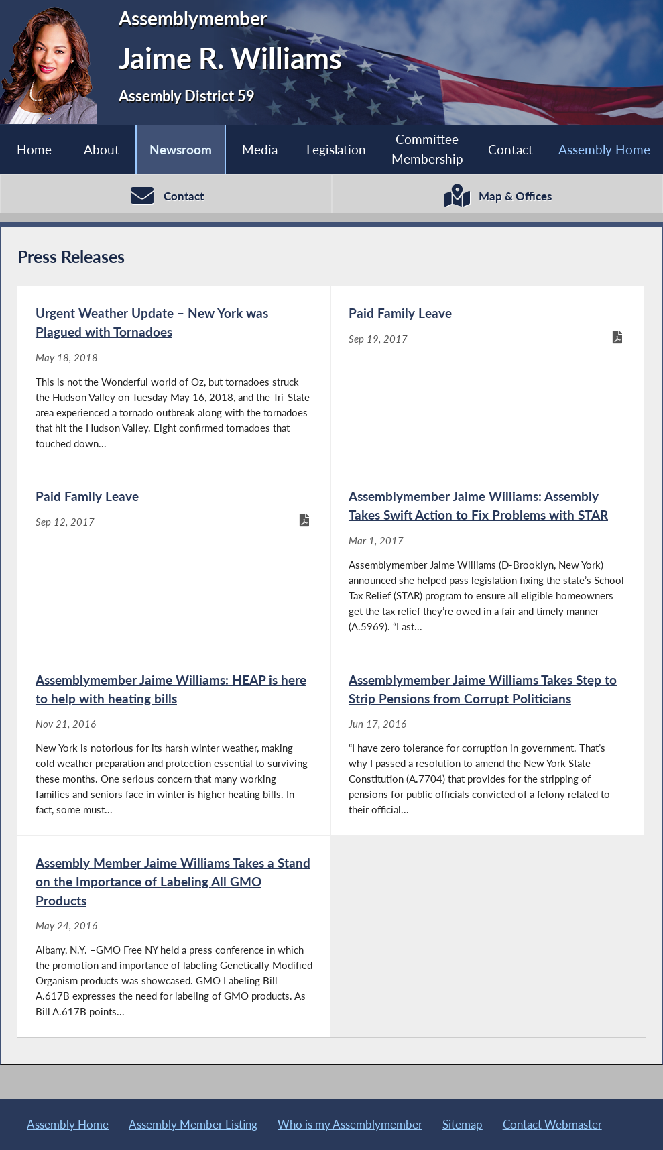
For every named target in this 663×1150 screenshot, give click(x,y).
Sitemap (462, 1124)
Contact (510, 149)
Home (34, 149)
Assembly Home (68, 1124)
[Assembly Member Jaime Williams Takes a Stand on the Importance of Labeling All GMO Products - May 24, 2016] (173, 936)
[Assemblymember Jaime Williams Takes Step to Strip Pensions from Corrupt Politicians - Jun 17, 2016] (487, 743)
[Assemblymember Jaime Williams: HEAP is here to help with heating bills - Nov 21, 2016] (173, 743)
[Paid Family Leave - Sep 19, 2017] (487, 377)
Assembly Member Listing (193, 1124)
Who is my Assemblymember (350, 1124)
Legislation (336, 149)
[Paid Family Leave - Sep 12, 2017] (173, 560)
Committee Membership (427, 148)
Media (260, 149)
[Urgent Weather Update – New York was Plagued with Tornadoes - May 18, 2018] (173, 377)
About (101, 149)
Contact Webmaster (552, 1124)
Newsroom (180, 149)
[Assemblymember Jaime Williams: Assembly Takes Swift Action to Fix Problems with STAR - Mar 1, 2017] (487, 560)
